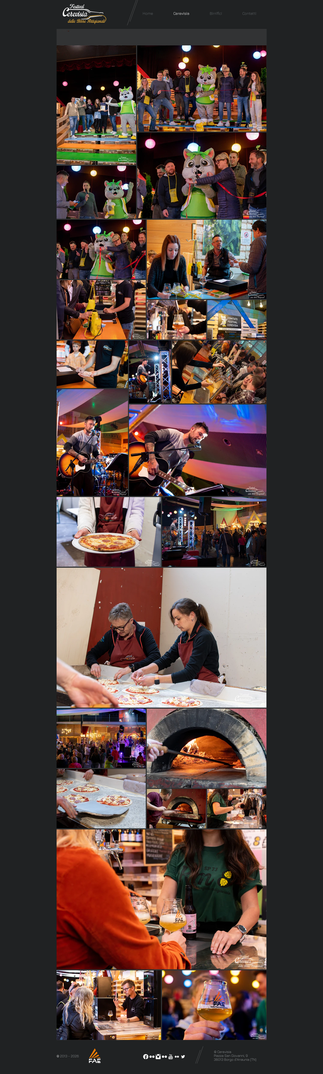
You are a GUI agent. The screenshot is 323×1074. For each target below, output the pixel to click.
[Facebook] (145, 1056)
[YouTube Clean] (170, 1056)
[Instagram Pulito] (158, 1056)
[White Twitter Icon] (183, 1056)
